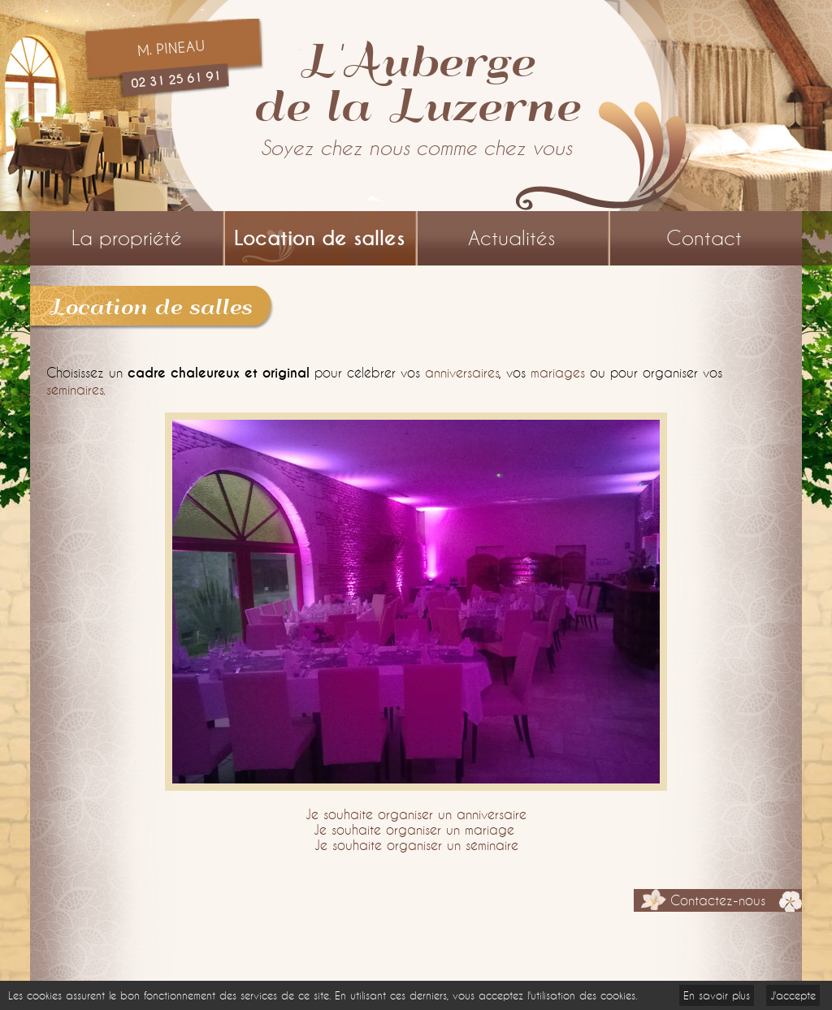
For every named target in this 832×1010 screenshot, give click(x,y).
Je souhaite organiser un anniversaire (416, 814)
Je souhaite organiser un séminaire (416, 844)
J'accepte (793, 995)
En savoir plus (716, 995)
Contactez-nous (717, 900)
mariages (558, 372)
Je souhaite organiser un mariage (414, 829)
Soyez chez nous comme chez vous (416, 148)
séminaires (74, 389)
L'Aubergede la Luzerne (416, 81)
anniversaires (462, 372)
